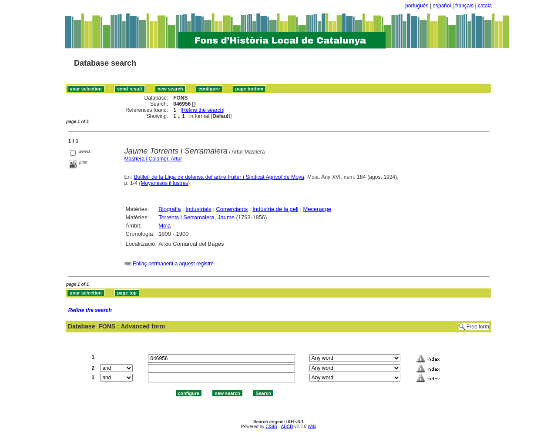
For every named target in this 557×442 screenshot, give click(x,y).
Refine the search (202, 110)
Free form (477, 327)
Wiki (312, 426)
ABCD (287, 426)
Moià (164, 225)
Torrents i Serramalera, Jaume (196, 217)
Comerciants (232, 209)
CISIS (271, 426)
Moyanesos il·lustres (164, 183)
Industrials (198, 209)
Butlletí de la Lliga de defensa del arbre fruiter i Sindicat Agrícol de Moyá (219, 177)
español (442, 6)
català (485, 6)
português (416, 6)
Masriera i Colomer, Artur (153, 159)
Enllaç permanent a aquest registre (173, 264)
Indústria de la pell (275, 209)
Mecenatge (317, 209)
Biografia (169, 209)
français (464, 6)
